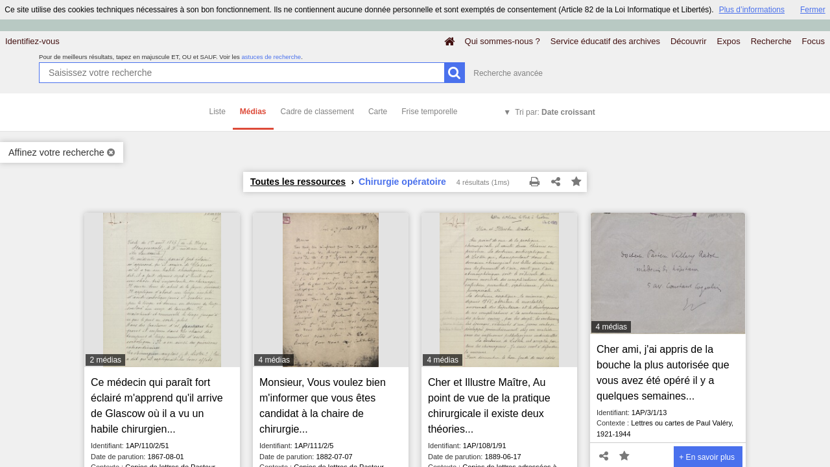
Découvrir (688, 41)
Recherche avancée (508, 73)
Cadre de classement (317, 111)
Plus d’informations (752, 9)
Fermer (812, 9)
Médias (253, 111)
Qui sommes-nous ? (502, 41)
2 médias (105, 360)
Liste (217, 111)
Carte (377, 111)
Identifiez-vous (32, 41)
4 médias (274, 360)
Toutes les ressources (298, 181)
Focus (813, 41)
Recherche (771, 41)
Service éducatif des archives (605, 41)
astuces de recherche (271, 56)
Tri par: (555, 112)
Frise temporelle (429, 111)
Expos (729, 41)
